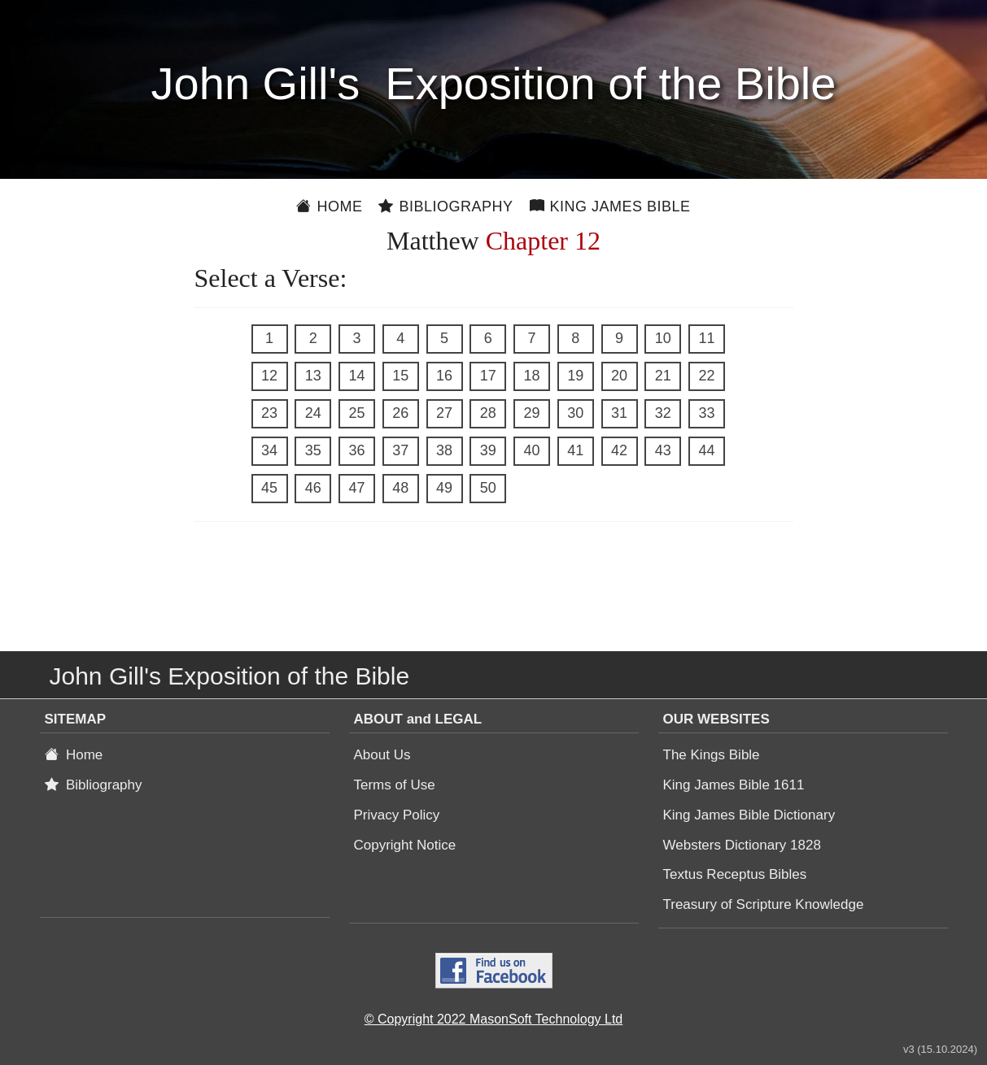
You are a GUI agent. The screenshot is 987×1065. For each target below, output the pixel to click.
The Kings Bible (711, 755)
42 (619, 450)
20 (619, 375)
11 (706, 338)
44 (706, 450)
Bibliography (445, 206)
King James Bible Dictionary (749, 815)
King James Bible (610, 206)
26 (400, 413)
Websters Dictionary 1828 (742, 845)
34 (269, 450)
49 (444, 488)
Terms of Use (394, 785)
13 (313, 375)
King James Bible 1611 (734, 785)
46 (313, 488)
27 (444, 413)
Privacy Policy (397, 815)
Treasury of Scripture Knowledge (763, 904)
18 (531, 375)
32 (663, 413)
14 (356, 375)
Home (329, 206)
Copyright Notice (405, 845)
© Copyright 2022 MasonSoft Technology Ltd (493, 1019)
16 (444, 375)
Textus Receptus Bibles (735, 874)
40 (531, 450)
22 (706, 375)
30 (575, 413)
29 (531, 413)
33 (706, 413)
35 (313, 450)
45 (269, 488)
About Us (382, 755)
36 (356, 450)
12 (269, 375)
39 (488, 450)
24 (313, 413)
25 (356, 413)
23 (269, 413)
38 (444, 450)
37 (400, 450)
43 (663, 450)
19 (575, 375)
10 (663, 338)
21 (663, 375)
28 (488, 413)
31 (619, 413)
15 (400, 375)
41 (575, 450)
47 (356, 488)
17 (488, 375)
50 (488, 488)
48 (400, 488)
